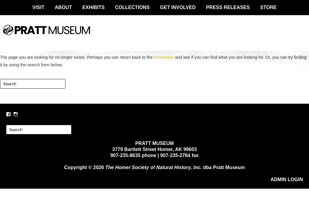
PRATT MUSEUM (154, 35)
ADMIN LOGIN (286, 179)
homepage (164, 57)
